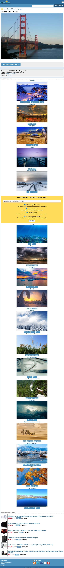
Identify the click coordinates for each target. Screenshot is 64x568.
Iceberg (32, 267)
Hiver (32, 310)
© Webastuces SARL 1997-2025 (32, 567)
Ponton (32, 147)
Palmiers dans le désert (32, 422)
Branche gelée (32, 357)
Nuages (32, 400)
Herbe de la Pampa (32, 334)
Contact (3, 565)
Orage (32, 246)
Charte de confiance (6, 562)
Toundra (32, 104)
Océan (32, 224)
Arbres (32, 467)
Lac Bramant (32, 488)
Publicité (3, 563)
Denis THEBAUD (10, 73)
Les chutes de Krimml (32, 379)
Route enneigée (32, 170)
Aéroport (32, 125)
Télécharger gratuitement (11, 64)
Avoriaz (31, 80)
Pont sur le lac (32, 443)
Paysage (41, 102)
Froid (32, 289)
